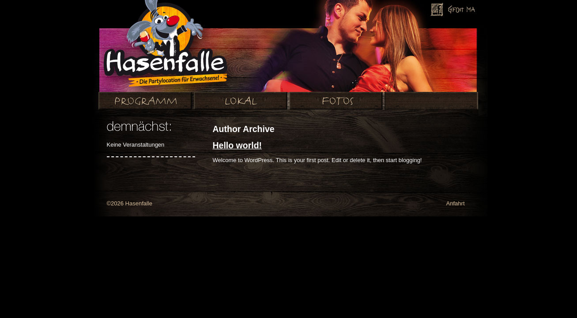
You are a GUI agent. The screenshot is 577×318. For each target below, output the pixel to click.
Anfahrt (455, 203)
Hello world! (237, 145)
